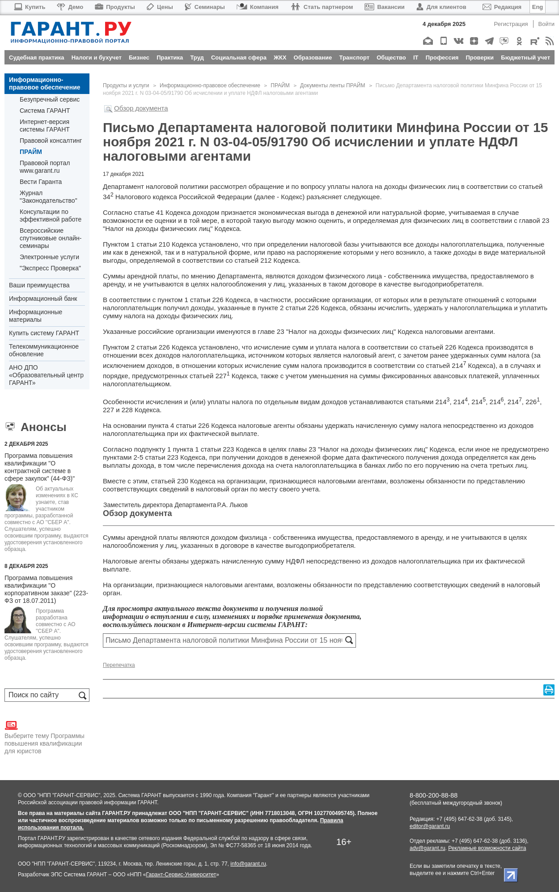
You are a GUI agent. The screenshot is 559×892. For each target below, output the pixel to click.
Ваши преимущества (39, 285)
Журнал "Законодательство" (48, 196)
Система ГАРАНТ (45, 110)
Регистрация (511, 24)
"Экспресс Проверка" (50, 268)
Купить (29, 7)
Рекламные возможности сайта (487, 848)
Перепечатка (119, 665)
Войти (546, 24)
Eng (537, 7)
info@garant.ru (248, 864)
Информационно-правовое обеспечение (44, 83)
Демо (70, 7)
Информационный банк (43, 298)
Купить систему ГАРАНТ (44, 333)
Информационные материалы (35, 315)
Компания (258, 7)
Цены (160, 7)
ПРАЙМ (31, 151)
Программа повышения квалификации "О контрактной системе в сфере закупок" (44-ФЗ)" (39, 467)
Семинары (205, 7)
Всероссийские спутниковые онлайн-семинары (50, 238)
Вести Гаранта (41, 181)
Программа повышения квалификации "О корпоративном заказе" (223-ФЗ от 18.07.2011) (46, 589)
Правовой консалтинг (51, 140)
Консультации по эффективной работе (50, 215)
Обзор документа (141, 108)
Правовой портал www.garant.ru (45, 166)
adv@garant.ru (427, 848)
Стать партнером (321, 7)
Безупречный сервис (50, 99)
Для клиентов (441, 7)
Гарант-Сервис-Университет (181, 874)
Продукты (115, 7)
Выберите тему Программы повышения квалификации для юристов (44, 737)
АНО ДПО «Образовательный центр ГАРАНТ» (46, 375)
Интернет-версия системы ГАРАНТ (45, 125)
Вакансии (384, 7)
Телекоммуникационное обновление (44, 350)
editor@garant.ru (430, 826)
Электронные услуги (49, 256)
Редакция (502, 7)
